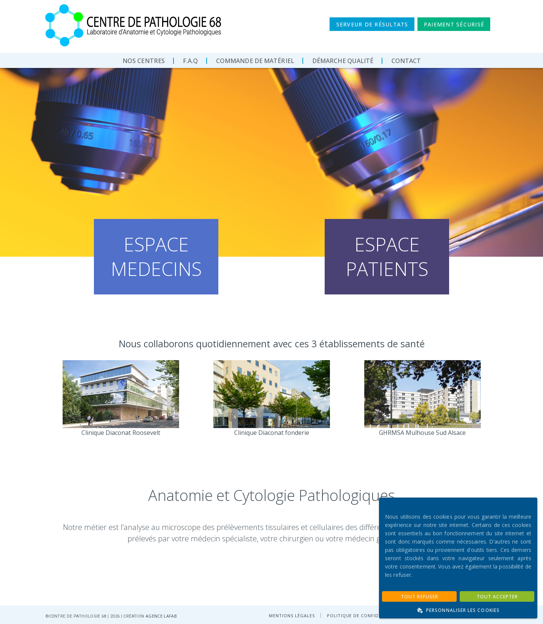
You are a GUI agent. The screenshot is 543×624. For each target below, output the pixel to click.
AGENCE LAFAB (161, 616)
